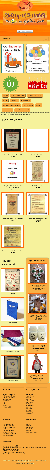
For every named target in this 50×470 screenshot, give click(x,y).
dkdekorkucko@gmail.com (13, 452)
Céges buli (29, 394)
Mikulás (28, 410)
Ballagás (29, 404)
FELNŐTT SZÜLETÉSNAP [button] (17, 95)
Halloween (29, 408)
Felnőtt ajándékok (8, 425)
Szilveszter (29, 413)
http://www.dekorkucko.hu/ (13, 454)
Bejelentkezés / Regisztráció (25, 31)
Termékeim (10, 114)
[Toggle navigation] (46, 39)
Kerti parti (29, 407)
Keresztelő (6, 400)
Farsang (29, 397)
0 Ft (25, 35)
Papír (28, 424)
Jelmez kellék (7, 407)
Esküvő (5, 402)
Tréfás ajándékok (8, 424)
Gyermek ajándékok (9, 427)
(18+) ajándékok (8, 435)
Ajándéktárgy (18, 114)
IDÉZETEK (26, 114)
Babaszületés (7, 399)
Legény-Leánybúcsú (9, 397)
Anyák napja (30, 400)
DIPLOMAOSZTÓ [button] (7, 110)
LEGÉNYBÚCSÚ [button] (25, 100)
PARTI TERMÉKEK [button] (28, 105)
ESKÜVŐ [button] (5, 95)
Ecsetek (28, 430)
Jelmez (5, 405)
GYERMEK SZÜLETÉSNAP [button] (35, 95)
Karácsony (29, 412)
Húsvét (28, 399)
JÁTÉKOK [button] (38, 105)
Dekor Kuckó (7, 39)
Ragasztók (29, 427)
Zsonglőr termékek (8, 430)
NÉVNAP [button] (5, 100)
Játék (4, 429)
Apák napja (29, 402)
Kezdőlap (3, 114)
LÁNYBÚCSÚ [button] (14, 100)
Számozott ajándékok (9, 433)
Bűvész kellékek (8, 432)
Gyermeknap (30, 405)
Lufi (4, 404)
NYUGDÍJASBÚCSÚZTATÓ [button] (22, 110)
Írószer (28, 425)
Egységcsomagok (31, 432)
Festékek (29, 429)
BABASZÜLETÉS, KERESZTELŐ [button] (11, 105)
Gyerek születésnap (9, 394)
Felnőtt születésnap (9, 396)
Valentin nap (30, 396)
